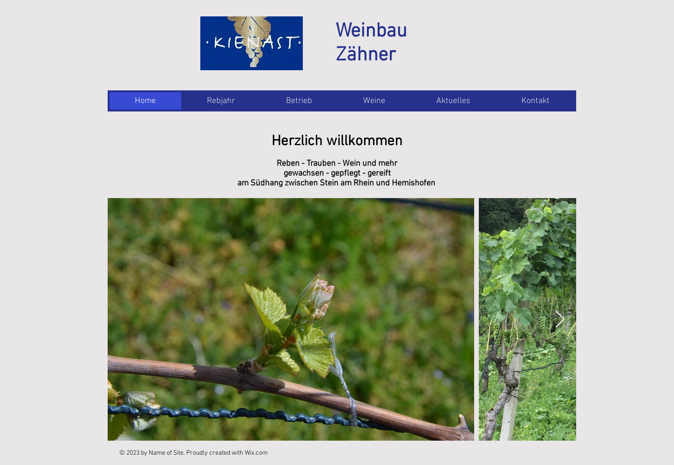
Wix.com (256, 453)
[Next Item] (560, 319)
